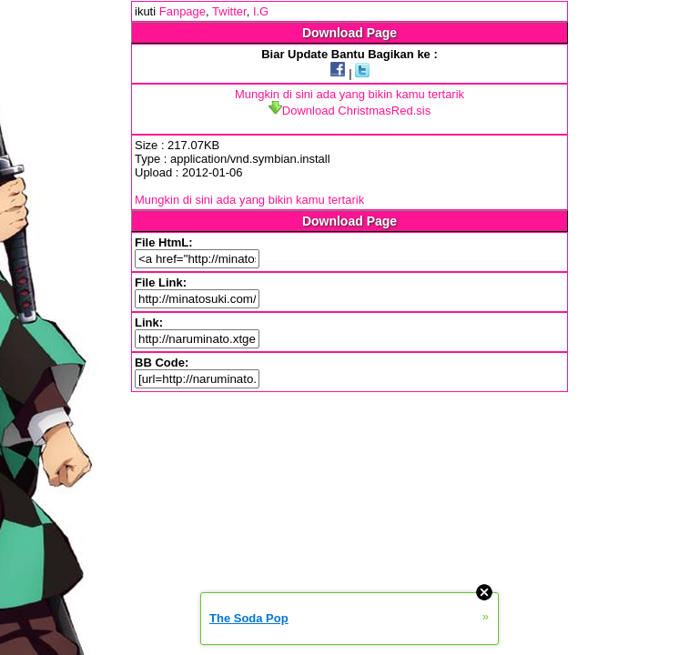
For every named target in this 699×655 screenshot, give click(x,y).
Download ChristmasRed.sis (349, 110)
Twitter (229, 11)
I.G (260, 11)
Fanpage (182, 11)
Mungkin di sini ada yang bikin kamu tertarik (349, 94)
